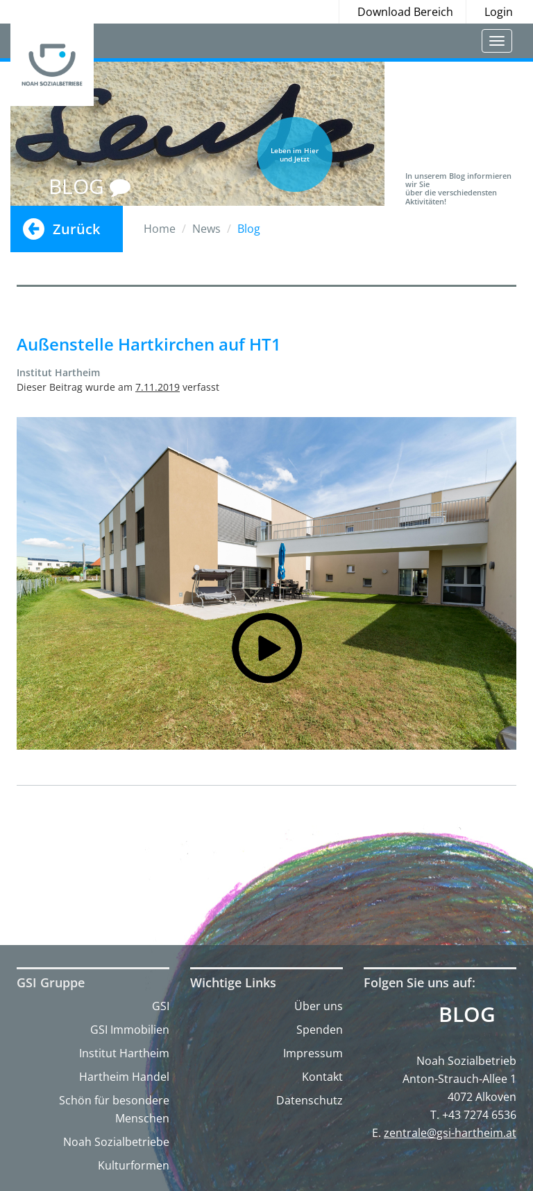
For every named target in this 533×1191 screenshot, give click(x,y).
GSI (160, 1006)
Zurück (76, 229)
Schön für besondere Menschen (114, 1109)
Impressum (313, 1053)
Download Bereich (405, 11)
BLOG (89, 186)
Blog (467, 1014)
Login (498, 11)
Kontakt (322, 1076)
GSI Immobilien (129, 1029)
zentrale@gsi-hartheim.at (450, 1132)
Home (160, 228)
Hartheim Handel (124, 1076)
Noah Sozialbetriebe (116, 1141)
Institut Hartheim (124, 1053)
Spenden (319, 1029)
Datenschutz (309, 1100)
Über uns (318, 1006)
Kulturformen (133, 1165)
